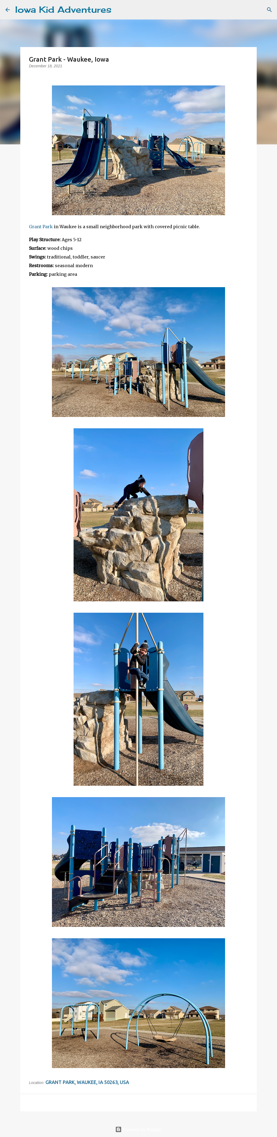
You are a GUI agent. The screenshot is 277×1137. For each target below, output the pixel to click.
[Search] (119, 9)
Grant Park (41, 226)
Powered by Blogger (138, 1129)
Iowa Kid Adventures (63, 9)
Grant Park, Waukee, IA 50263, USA (87, 1082)
